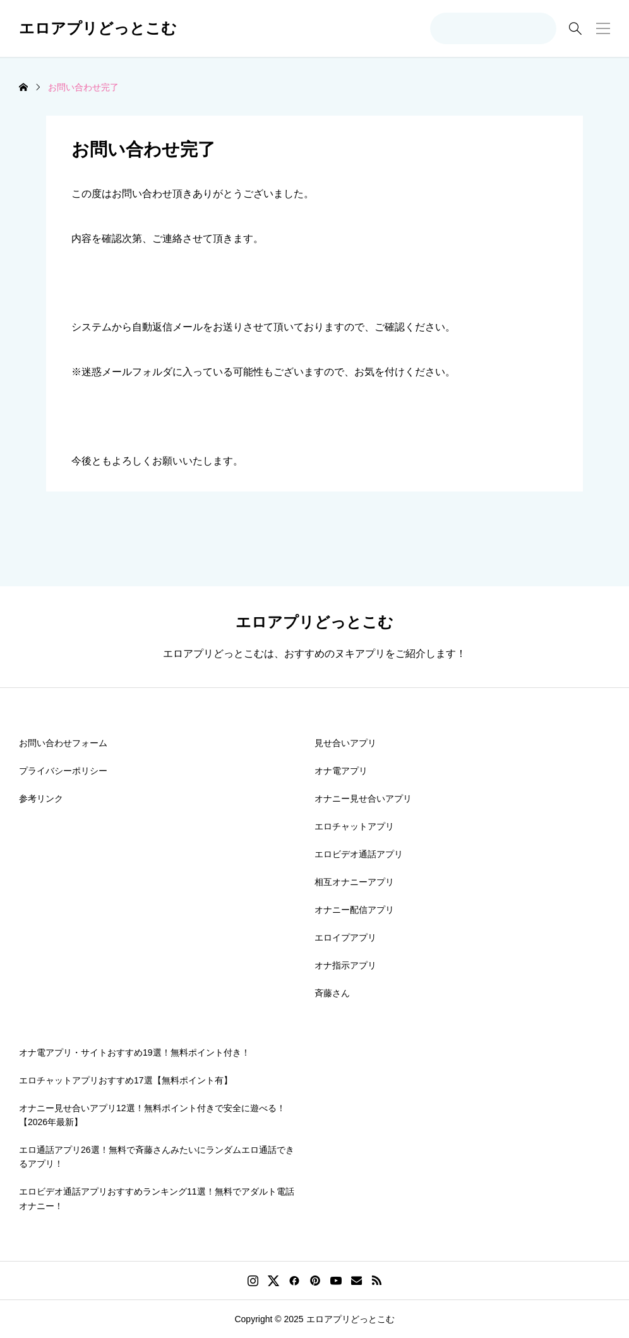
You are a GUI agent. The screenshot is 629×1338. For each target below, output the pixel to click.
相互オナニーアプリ (354, 882)
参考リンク (41, 798)
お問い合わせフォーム (63, 743)
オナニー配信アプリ (354, 910)
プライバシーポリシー (63, 771)
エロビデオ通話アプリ (358, 854)
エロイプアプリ (345, 937)
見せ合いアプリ (345, 743)
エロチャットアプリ (354, 826)
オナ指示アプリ (345, 965)
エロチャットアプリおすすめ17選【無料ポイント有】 (125, 1080)
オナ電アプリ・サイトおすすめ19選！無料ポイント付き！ (134, 1052)
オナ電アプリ (341, 771)
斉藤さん (332, 993)
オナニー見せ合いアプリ (363, 798)
